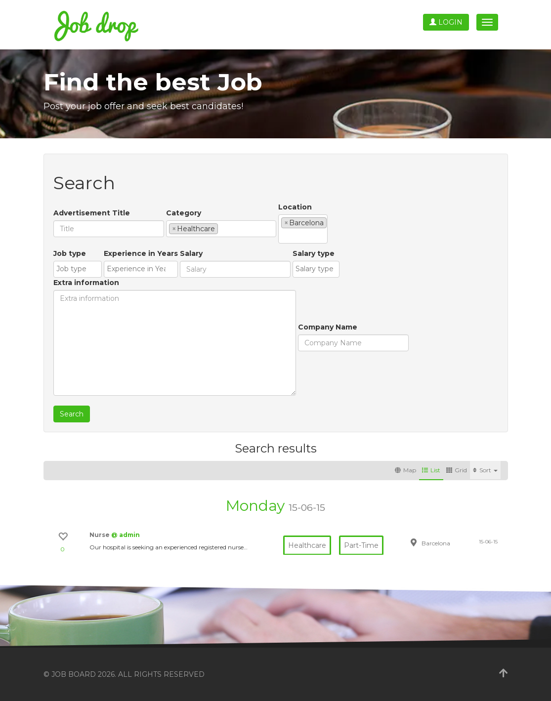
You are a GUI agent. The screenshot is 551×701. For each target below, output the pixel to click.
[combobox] (221, 228)
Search (72, 414)
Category (183, 212)
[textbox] (223, 228)
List (431, 470)
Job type (69, 253)
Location (295, 207)
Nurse (100, 534)
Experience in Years (141, 253)
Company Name (327, 327)
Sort (485, 470)
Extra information (86, 282)
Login (446, 22)
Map (405, 470)
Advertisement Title (91, 212)
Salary (191, 253)
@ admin (125, 534)
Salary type (314, 253)
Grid (456, 470)
